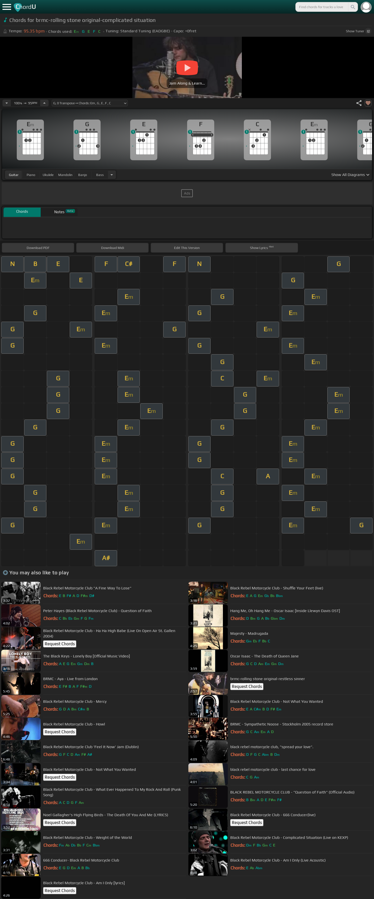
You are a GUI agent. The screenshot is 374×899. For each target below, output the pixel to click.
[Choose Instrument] (111, 174)
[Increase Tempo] (44, 103)
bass (100, 175)
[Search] (352, 7)
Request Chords (60, 643)
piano (31, 175)
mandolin (65, 175)
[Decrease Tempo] (6, 103)
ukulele (48, 175)
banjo (82, 175)
